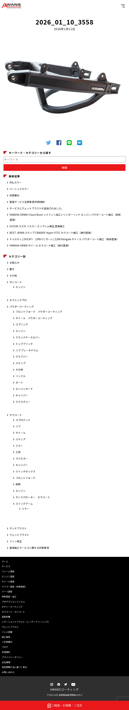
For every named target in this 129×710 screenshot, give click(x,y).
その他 (13, 275)
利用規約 (6, 651)
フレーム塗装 (8, 571)
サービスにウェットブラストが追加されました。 (36, 208)
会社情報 (6, 662)
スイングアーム (24, 503)
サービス (6, 566)
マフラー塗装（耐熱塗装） (14, 586)
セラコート (15, 415)
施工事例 (6, 636)
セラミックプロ (18, 300)
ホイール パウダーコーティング (34, 318)
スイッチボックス (25, 471)
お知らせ (14, 262)
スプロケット (23, 420)
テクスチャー (23, 401)
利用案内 (14, 195)
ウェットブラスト (19, 535)
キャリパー (22, 395)
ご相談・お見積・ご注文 (64, 705)
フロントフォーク (25, 478)
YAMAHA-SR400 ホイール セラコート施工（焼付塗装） (39, 245)
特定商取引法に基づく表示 (14, 667)
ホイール (20, 432)
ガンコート (15, 282)
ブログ (5, 646)
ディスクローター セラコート (33, 497)
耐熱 (18, 484)
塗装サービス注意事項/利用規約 (27, 202)
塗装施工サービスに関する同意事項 (29, 547)
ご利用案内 (7, 641)
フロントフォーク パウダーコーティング (39, 311)
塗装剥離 (6, 616)
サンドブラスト (18, 528)
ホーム (5, 561)
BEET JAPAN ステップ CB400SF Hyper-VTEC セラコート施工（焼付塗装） (51, 232)
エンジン (20, 287)
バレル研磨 (7, 631)
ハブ (18, 426)
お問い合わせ (8, 672)
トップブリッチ (24, 344)
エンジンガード (24, 389)
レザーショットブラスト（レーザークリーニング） (26, 621)
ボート (19, 382)
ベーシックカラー (19, 189)
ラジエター (22, 458)
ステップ (20, 363)
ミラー (19, 445)
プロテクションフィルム (13, 601)
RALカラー (15, 182)
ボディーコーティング (12, 606)
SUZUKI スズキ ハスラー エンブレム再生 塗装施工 (37, 226)
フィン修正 (15, 541)
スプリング (22, 324)
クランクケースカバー (28, 337)
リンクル (20, 376)
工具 (18, 452)
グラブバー (22, 356)
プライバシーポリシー (12, 657)
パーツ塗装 (7, 591)
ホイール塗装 (8, 581)
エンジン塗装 (8, 576)
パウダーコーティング (21, 306)
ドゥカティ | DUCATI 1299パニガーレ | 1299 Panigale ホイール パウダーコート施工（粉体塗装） (64, 239)
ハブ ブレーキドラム (27, 350)
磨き (11, 269)
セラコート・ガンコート (13, 611)
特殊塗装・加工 (9, 596)
